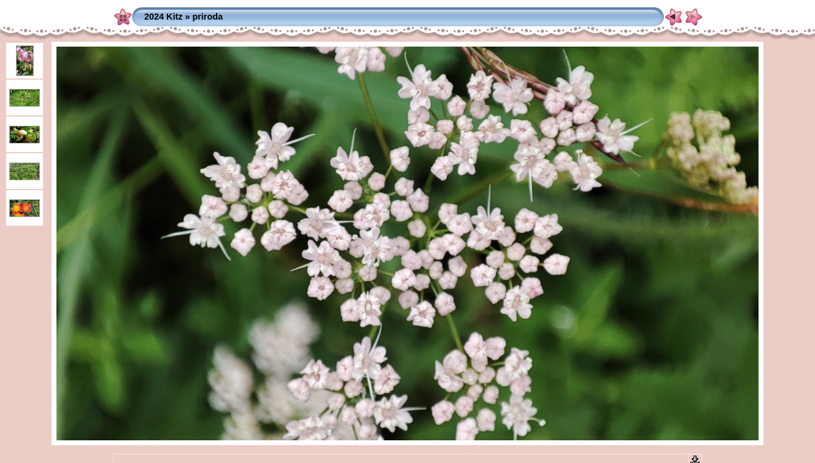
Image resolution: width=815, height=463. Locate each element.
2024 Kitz (163, 16)
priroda (207, 16)
